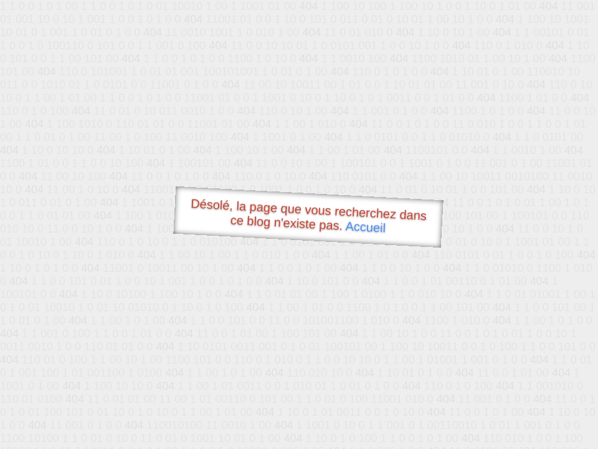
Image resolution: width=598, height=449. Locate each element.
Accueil (365, 226)
